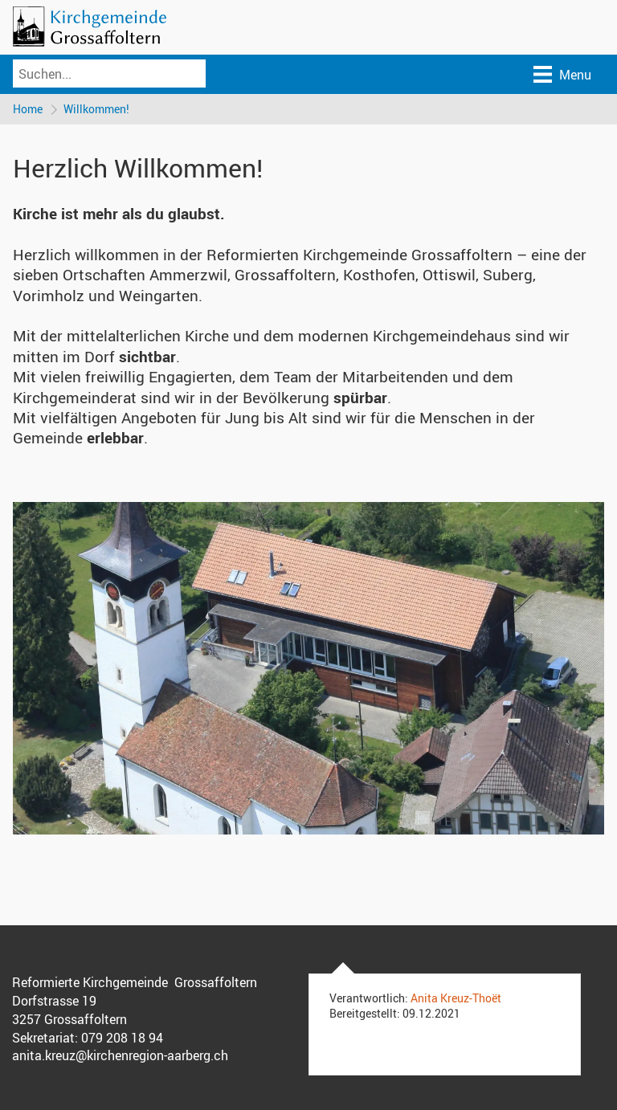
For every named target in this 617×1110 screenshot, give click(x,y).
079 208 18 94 (122, 1038)
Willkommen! (96, 108)
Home (28, 108)
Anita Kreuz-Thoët (456, 998)
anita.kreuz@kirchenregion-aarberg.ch (120, 1055)
